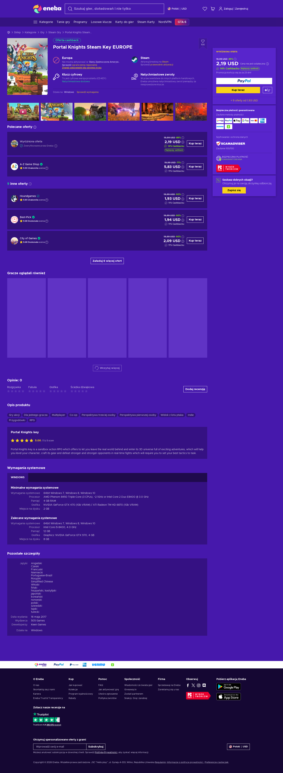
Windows (36, 630)
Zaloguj (226, 9)
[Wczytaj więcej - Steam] (135, 60)
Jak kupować (75, 685)
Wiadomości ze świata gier (138, 685)
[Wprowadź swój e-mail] (59, 747)
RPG (32, 420)
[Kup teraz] (244, 81)
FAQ (100, 685)
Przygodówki (17, 420)
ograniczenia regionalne (84, 65)
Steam (165, 62)
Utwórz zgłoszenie (108, 694)
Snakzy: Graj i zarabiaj (135, 698)
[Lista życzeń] (205, 9)
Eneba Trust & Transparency (48, 698)
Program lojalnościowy (81, 694)
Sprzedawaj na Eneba (169, 685)
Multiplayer (58, 415)
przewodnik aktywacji (161, 65)
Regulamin (160, 762)
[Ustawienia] (177, 9)
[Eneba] (47, 8)
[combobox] (114, 9)
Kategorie (30, 32)
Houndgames (28, 196)
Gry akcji (14, 415)
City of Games (28, 238)
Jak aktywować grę (108, 689)
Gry (42, 32)
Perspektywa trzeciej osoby (98, 415)
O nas (36, 685)
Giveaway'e (130, 689)
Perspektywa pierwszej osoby (138, 415)
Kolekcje (73, 689)
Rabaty (72, 698)
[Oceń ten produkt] (23, 441)
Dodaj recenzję (195, 389)
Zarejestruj (241, 9)
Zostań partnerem (133, 694)
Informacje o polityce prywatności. (185, 762)
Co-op (73, 415)
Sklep (17, 32)
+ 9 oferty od (244, 100)
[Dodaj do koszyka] (267, 90)
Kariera (37, 694)
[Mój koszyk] (213, 9)
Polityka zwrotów (107, 698)
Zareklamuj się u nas (168, 689)
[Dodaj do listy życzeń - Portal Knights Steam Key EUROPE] (203, 44)
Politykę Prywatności (106, 752)
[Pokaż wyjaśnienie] (46, 168)
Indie (191, 415)
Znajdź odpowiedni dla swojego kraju (81, 68)
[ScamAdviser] (230, 144)
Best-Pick (25, 217)
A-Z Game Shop (29, 164)
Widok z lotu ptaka (172, 415)
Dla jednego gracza (35, 415)
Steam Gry (54, 32)
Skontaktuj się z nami (44, 689)
